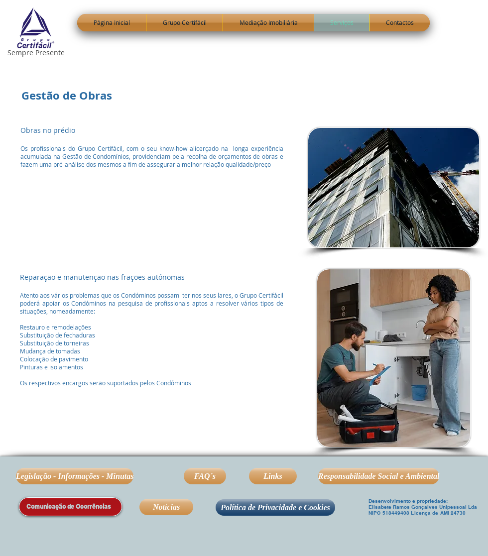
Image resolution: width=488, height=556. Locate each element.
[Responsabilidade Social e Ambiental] (378, 476)
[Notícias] (166, 507)
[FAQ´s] (205, 476)
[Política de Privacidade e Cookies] (275, 507)
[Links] (273, 476)
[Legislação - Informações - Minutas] (74, 476)
